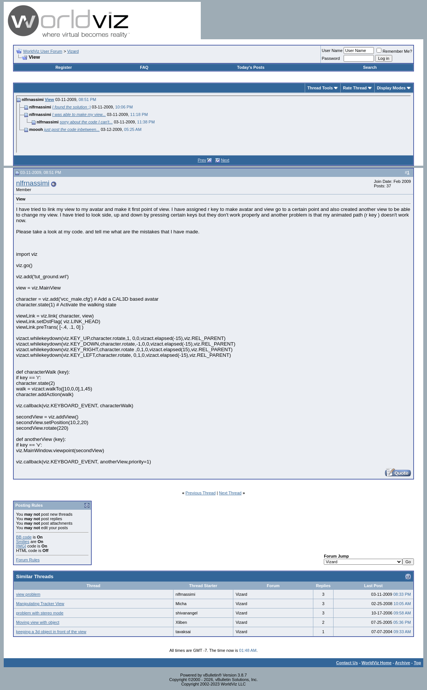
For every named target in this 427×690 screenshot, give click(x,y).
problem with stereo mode (40, 613)
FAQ (144, 67)
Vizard (73, 51)
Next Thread (230, 493)
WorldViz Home (376, 662)
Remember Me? (394, 51)
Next (225, 160)
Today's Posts (250, 67)
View (49, 99)
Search (370, 67)
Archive (402, 662)
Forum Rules (28, 560)
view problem (28, 594)
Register (63, 67)
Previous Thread (200, 493)
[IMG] (21, 546)
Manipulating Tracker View (40, 603)
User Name (332, 50)
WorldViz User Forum (42, 51)
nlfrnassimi (32, 183)
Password (331, 58)
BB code (24, 537)
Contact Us (347, 662)
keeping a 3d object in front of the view (51, 631)
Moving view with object (37, 622)
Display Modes (391, 88)
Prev (202, 160)
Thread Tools (320, 88)
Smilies (22, 541)
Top (417, 662)
